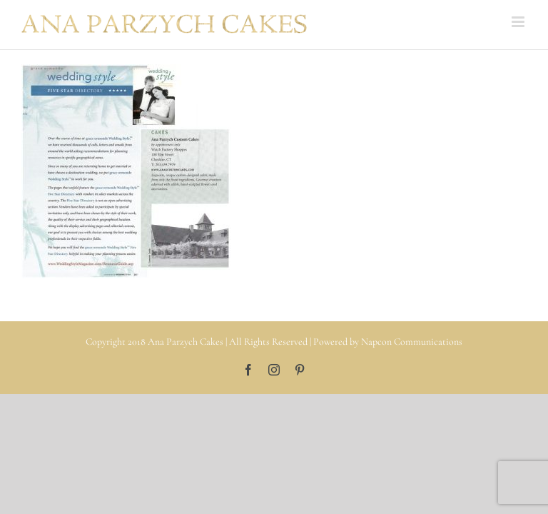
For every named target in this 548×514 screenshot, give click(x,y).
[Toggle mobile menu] (519, 21)
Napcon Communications (411, 342)
